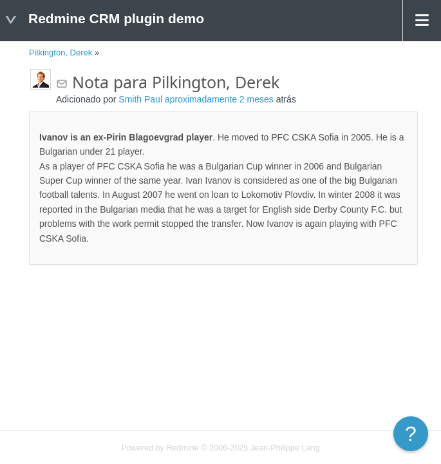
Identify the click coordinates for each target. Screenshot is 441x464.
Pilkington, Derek (60, 52)
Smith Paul (140, 99)
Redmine (182, 447)
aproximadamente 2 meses (219, 99)
